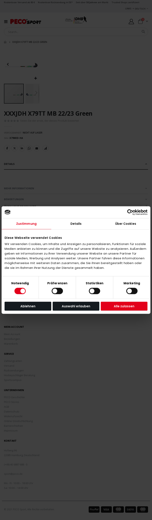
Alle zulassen (124, 306)
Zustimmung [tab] (26, 223)
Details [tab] (76, 223)
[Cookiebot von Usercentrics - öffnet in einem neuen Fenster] (130, 212)
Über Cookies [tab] (125, 223)
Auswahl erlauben (76, 306)
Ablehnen (27, 306)
